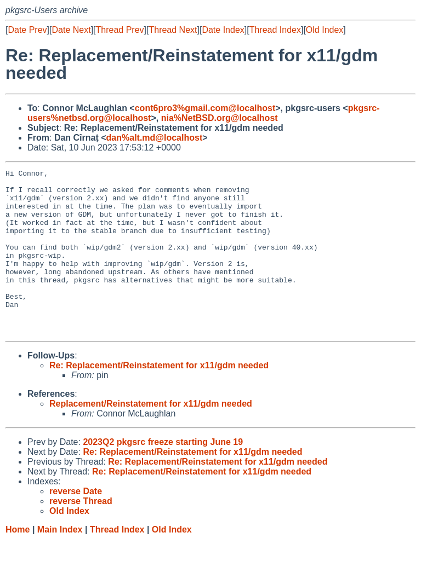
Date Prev (27, 29)
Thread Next (173, 29)
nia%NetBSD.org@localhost (219, 118)
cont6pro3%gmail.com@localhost (205, 108)
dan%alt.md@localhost (154, 137)
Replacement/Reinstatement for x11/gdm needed (150, 436)
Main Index (60, 562)
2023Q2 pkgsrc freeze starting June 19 (163, 474)
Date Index (223, 29)
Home (17, 562)
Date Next (71, 29)
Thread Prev (120, 29)
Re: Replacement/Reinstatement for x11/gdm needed (159, 398)
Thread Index (275, 29)
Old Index (324, 29)
